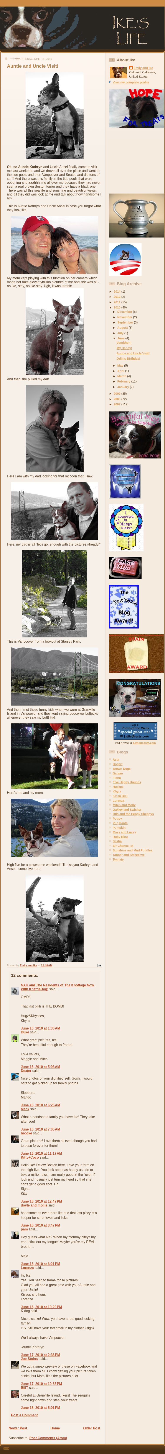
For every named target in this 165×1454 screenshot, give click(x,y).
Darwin (118, 773)
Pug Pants (120, 823)
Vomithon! (124, 342)
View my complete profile (131, 82)
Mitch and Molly (124, 805)
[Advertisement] (136, 161)
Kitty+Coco (30, 1157)
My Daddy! (124, 348)
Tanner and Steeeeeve (129, 855)
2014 (117, 291)
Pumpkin (119, 827)
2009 (117, 393)
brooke (26, 1133)
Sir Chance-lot (123, 845)
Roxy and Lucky (124, 832)
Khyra (117, 791)
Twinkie (118, 859)
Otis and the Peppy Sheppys (133, 814)
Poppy (117, 818)
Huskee (118, 786)
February (124, 381)
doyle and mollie (34, 1205)
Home (55, 1428)
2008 (117, 399)
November (125, 317)
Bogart (117, 764)
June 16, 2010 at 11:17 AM (41, 1153)
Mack (25, 1109)
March (122, 376)
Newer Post (18, 1428)
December (125, 311)
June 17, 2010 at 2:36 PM (40, 1355)
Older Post (91, 1428)
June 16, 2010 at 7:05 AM (40, 1129)
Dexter (26, 1071)
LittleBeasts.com (144, 743)
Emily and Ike (143, 68)
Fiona (117, 778)
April (121, 371)
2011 (117, 302)
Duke (25, 1032)
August (123, 327)
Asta (116, 759)
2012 (117, 296)
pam (24, 1229)
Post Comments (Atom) (48, 1438)
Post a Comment (24, 1415)
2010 (117, 307)
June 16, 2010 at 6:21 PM (40, 1264)
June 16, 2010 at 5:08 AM (40, 1067)
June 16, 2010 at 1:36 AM (40, 1028)
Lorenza (27, 1268)
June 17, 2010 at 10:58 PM (41, 1384)
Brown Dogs (122, 768)
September (125, 322)
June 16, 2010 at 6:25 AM (40, 1105)
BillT (24, 1388)
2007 (117, 404)
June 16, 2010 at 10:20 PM (41, 1307)
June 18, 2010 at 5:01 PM (40, 1408)
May (120, 365)
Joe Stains (29, 1359)
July (120, 333)
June (121, 338)
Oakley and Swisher (127, 809)
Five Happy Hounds (127, 782)
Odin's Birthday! (128, 358)
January (123, 387)
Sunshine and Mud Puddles (132, 850)
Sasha (117, 841)
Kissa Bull (120, 796)
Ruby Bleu (120, 837)
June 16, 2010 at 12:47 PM (41, 1201)
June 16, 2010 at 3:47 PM (40, 1225)
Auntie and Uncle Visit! (133, 353)
